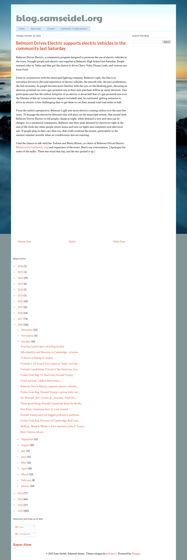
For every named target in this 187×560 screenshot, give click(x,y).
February (26, 480)
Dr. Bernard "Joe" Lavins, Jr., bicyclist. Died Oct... (48, 398)
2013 (20, 505)
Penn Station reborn (32, 432)
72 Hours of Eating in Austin (36, 358)
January (25, 486)
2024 (21, 278)
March (25, 474)
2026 (21, 266)
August (25, 445)
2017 (20, 319)
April (24, 468)
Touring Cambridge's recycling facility (42, 346)
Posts (19, 527)
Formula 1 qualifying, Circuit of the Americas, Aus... (49, 369)
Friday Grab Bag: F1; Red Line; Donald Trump (46, 375)
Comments (22, 534)
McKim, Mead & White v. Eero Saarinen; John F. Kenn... (53, 426)
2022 (21, 290)
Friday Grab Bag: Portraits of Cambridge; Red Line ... (50, 420)
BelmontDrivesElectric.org (32, 147)
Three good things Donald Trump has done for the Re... (51, 403)
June (24, 457)
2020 (21, 301)
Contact (51, 28)
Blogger (136, 553)
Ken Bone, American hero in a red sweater (44, 409)
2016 (20, 325)
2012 (20, 511)
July (23, 451)
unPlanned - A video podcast (74, 28)
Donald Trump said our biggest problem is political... (50, 415)
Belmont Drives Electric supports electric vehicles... (49, 386)
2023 (21, 284)
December (27, 330)
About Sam (36, 28)
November (27, 336)
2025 (21, 272)
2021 (20, 295)
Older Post (119, 241)
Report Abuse (22, 544)
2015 (20, 493)
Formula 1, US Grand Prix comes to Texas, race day (49, 363)
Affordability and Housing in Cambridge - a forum (49, 352)
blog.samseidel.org (59, 18)
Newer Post (24, 241)
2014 (20, 499)
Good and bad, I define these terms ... (41, 381)
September (27, 439)
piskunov (111, 553)
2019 (20, 307)
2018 (20, 313)
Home (22, 28)
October (26, 341)
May (24, 463)
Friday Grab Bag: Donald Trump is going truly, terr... (50, 392)
